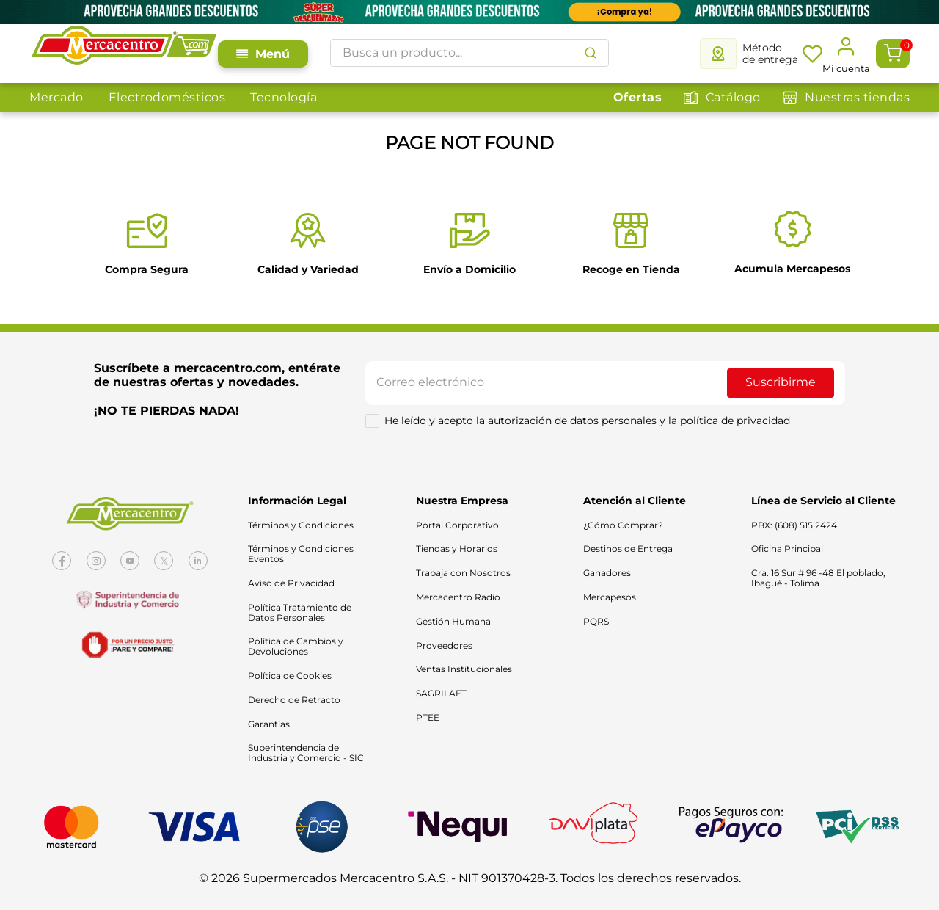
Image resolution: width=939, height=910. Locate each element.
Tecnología (283, 97)
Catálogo (733, 97)
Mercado (56, 97)
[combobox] (469, 53)
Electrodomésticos (167, 97)
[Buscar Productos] (590, 53)
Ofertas (637, 97)
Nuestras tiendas (857, 97)
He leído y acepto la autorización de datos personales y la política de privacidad (587, 420)
